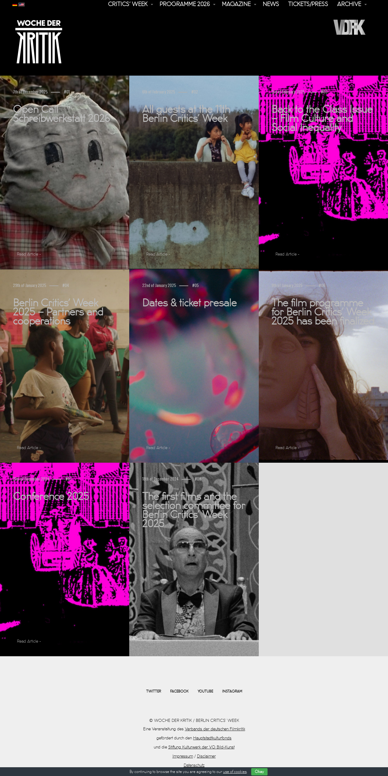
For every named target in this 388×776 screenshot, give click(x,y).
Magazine (236, 4)
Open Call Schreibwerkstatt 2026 (61, 114)
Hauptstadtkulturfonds (212, 738)
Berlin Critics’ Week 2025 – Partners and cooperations (58, 312)
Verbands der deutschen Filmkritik (215, 729)
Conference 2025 (51, 497)
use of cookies (235, 772)
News (271, 4)
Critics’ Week (127, 4)
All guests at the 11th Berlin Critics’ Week (186, 114)
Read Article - (29, 254)
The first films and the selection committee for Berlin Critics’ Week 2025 (193, 510)
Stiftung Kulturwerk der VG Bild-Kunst (201, 747)
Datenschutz (194, 765)
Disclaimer (206, 756)
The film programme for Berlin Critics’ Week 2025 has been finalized (322, 312)
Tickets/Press (308, 4)
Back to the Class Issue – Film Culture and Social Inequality (322, 119)
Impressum (183, 756)
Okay (259, 772)
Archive (349, 4)
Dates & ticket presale (189, 303)
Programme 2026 (184, 4)
